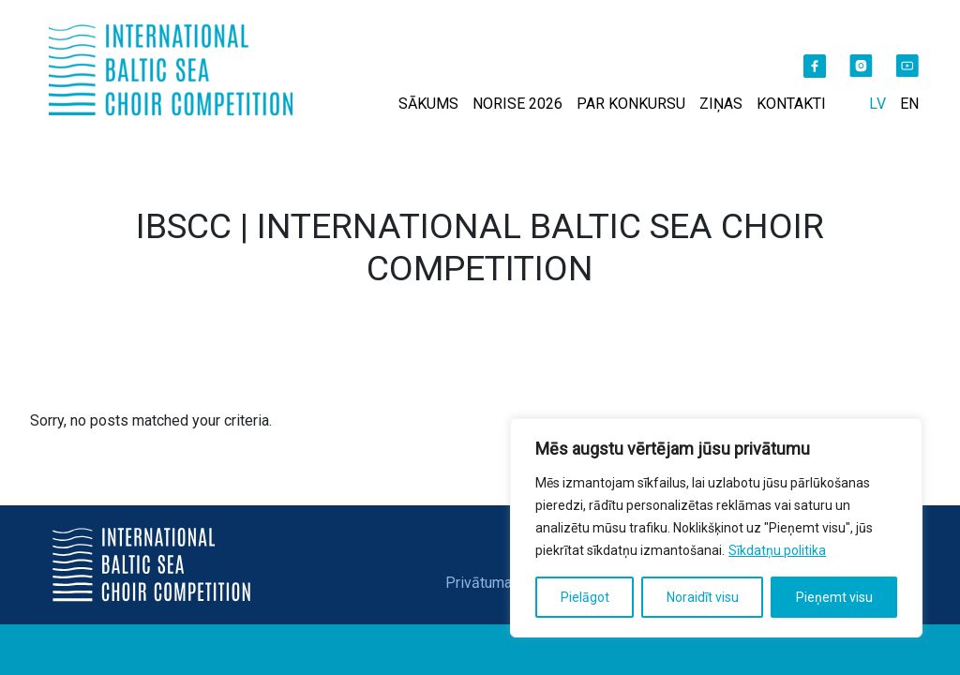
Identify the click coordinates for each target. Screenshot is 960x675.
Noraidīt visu (703, 597)
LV (877, 103)
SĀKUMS (428, 103)
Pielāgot (585, 597)
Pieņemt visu (834, 597)
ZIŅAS (720, 103)
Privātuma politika (504, 583)
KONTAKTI (791, 103)
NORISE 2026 (517, 103)
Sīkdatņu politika (777, 550)
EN (909, 103)
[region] (716, 528)
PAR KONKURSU (631, 103)
